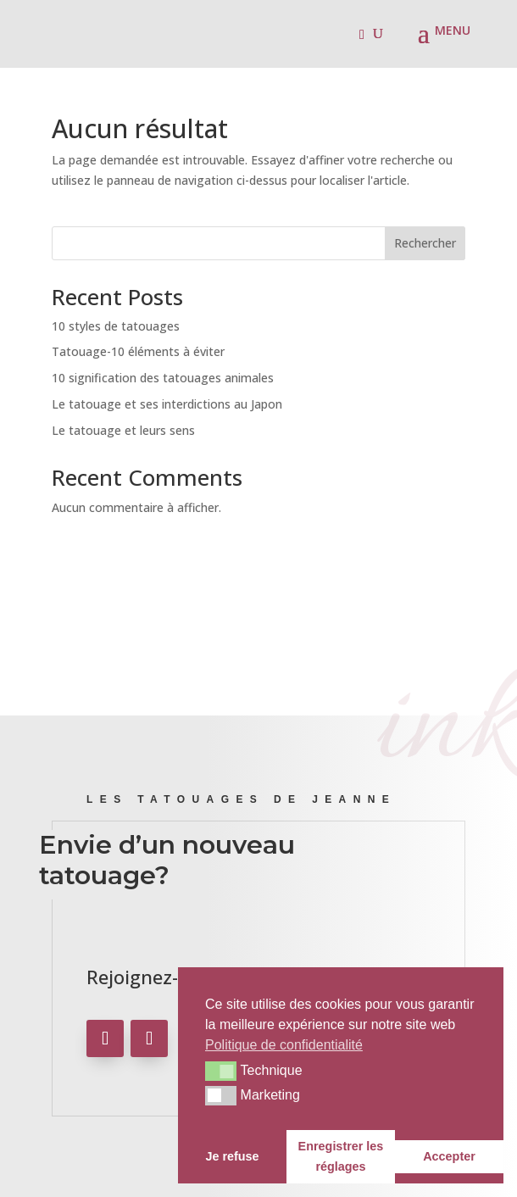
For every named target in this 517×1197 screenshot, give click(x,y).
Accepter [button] (449, 1156)
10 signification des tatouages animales (163, 378)
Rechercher (425, 243)
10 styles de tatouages (116, 326)
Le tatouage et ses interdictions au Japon (167, 404)
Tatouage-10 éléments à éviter (138, 351)
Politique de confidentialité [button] (284, 1045)
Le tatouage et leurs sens (123, 430)
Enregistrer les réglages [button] (341, 1156)
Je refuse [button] (231, 1156)
